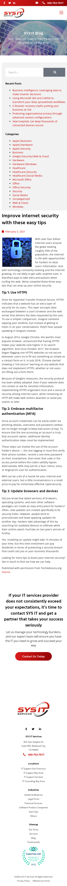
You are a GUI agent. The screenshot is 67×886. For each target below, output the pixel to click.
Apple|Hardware (23, 144)
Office (16, 183)
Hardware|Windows (25, 164)
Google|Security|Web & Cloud (31, 156)
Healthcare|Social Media (27, 175)
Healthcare (19, 168)
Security (17, 191)
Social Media (20, 195)
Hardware (18, 160)
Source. (6, 572)
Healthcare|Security (25, 172)
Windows (18, 206)
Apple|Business (22, 141)
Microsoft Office (22, 179)
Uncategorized (21, 199)
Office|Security (22, 187)
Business (18, 152)
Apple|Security (22, 148)
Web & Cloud (20, 202)
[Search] (54, 72)
